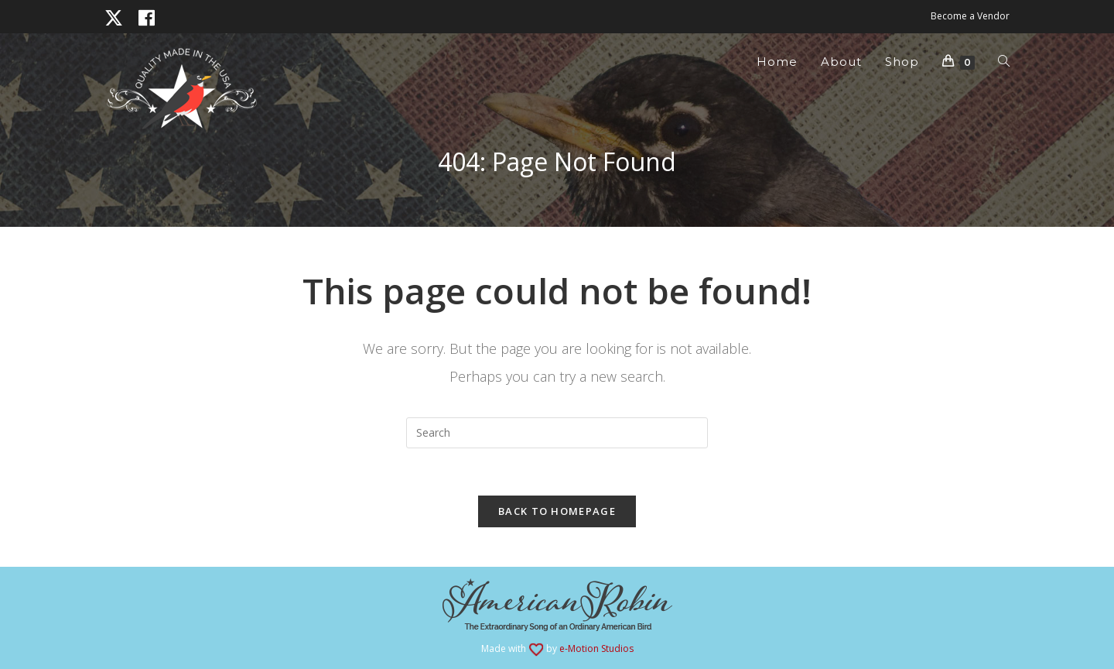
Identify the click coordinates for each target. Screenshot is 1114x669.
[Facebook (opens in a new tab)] (146, 18)
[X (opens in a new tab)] (117, 18)
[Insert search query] (557, 432)
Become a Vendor (970, 15)
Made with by (557, 648)
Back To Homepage (557, 511)
